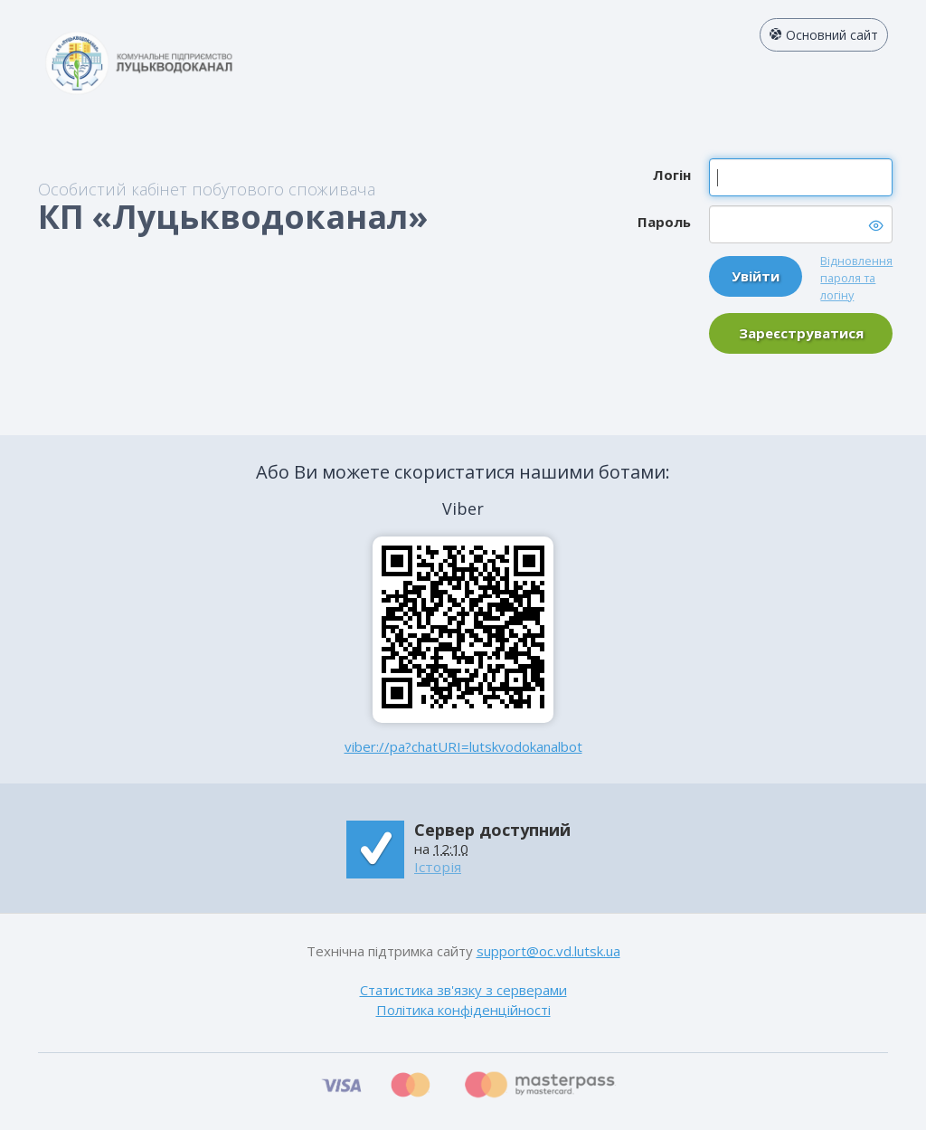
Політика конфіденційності (463, 1010)
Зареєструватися (801, 333)
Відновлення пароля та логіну (856, 277)
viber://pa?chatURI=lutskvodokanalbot (463, 746)
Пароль (664, 222)
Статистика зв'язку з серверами (463, 990)
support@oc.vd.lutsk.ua (548, 951)
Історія (437, 867)
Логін (672, 175)
